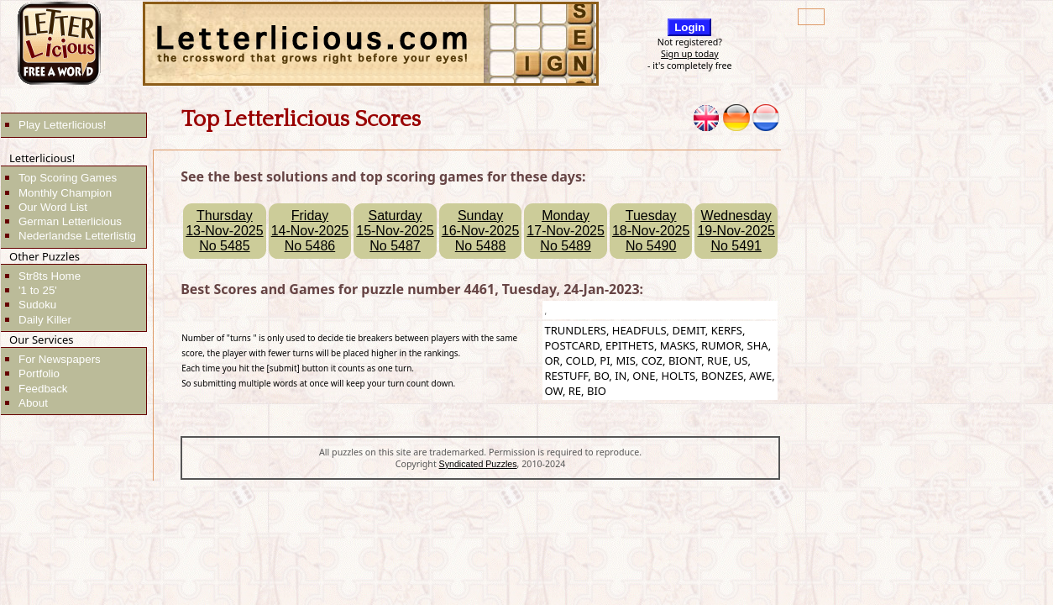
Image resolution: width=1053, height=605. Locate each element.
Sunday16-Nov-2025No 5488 (481, 230)
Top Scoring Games (67, 177)
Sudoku (37, 304)
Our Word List (52, 207)
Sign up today (690, 54)
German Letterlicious (70, 221)
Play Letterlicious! (62, 124)
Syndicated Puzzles (478, 464)
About (33, 403)
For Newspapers (59, 359)
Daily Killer (44, 319)
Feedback (43, 388)
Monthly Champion (65, 193)
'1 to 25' (37, 290)
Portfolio (39, 373)
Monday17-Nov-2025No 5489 (565, 230)
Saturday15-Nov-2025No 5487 (395, 230)
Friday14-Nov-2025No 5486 (310, 230)
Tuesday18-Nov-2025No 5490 (651, 230)
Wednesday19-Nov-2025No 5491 (736, 230)
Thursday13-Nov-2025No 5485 (225, 230)
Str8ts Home (49, 276)
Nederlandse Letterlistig (77, 235)
